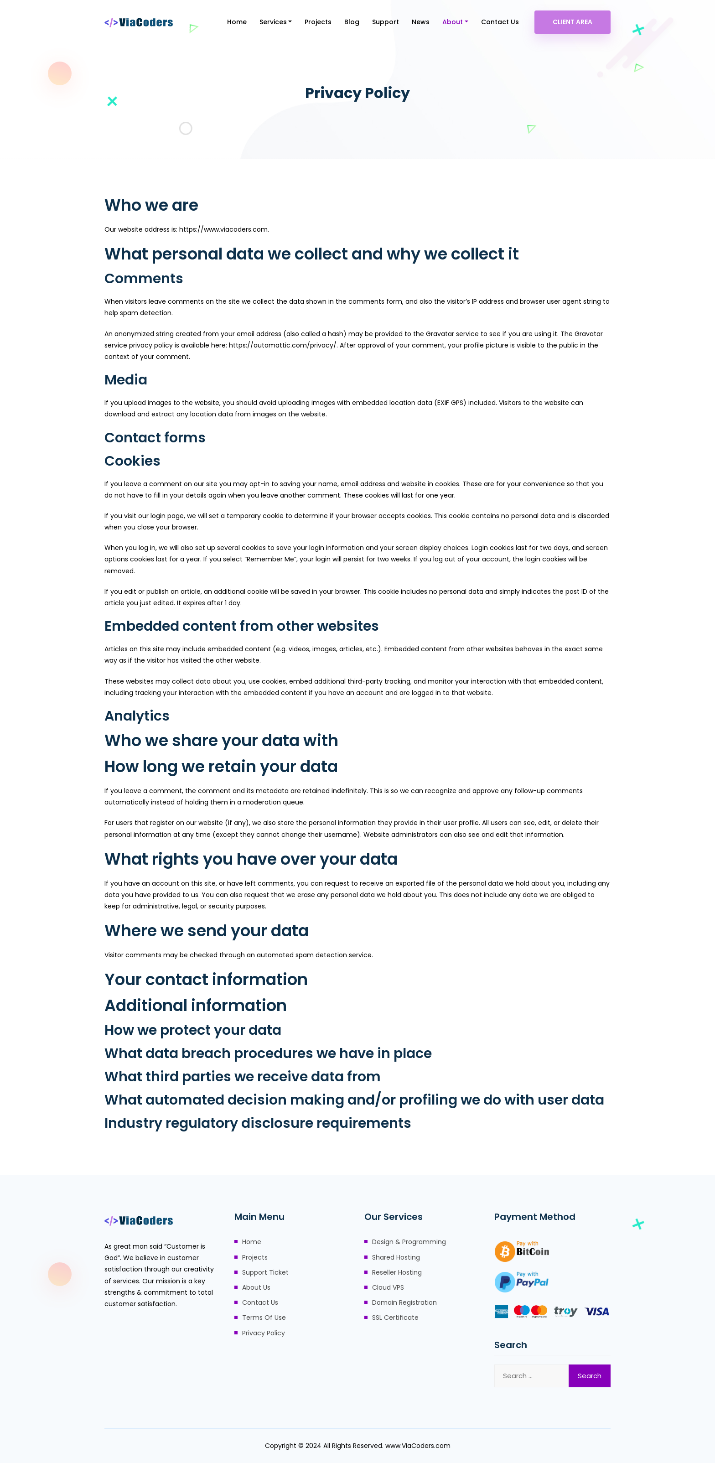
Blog (351, 21)
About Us (256, 1287)
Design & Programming (409, 1241)
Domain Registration (404, 1302)
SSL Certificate (395, 1317)
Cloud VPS (388, 1287)
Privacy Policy (263, 1333)
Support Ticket (265, 1272)
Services (273, 21)
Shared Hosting (396, 1257)
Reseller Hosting (397, 1272)
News (421, 21)
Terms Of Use (264, 1317)
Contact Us (500, 21)
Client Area (572, 21)
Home (237, 21)
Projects (318, 21)
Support (385, 21)
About (452, 21)
